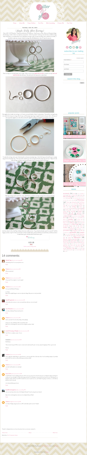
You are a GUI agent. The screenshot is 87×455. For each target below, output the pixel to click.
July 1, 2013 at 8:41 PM (21, 389)
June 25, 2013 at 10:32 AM (15, 278)
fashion (67, 210)
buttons (81, 198)
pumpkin (82, 232)
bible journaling (67, 196)
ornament (71, 229)
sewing (69, 237)
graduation (65, 214)
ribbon (69, 235)
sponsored (65, 241)
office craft (79, 227)
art (74, 193)
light (77, 221)
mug (82, 224)
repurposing (81, 234)
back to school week (72, 195)
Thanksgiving (66, 246)
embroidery (65, 208)
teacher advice (77, 243)
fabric (76, 208)
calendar (70, 200)
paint (78, 229)
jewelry (35, 246)
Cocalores (8, 354)
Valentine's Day (70, 248)
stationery (72, 242)
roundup (77, 235)
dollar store (66, 206)
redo (76, 234)
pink (64, 232)
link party (81, 221)
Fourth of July (79, 210)
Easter (81, 206)
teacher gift (72, 245)
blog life (79, 196)
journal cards (80, 219)
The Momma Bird (45, 446)
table (72, 243)
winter (75, 249)
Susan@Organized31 (10, 300)
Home (14, 23)
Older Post (55, 432)
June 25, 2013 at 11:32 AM (15, 317)
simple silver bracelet (39, 73)
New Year (73, 227)
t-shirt (68, 243)
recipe (67, 234)
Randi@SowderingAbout (11, 389)
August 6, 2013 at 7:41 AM (15, 401)
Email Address (67, 59)
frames (64, 211)
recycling (71, 234)
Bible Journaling (50, 23)
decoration (81, 205)
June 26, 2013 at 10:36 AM (16, 339)
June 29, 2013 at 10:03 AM (16, 373)
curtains (69, 205)
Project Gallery (31, 23)
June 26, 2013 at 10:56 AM (15, 354)
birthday (75, 196)
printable (73, 232)
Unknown (8, 269)
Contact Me (61, 23)
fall (83, 208)
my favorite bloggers (68, 226)
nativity (81, 226)
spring (80, 240)
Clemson (68, 202)
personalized (66, 230)
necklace (65, 227)
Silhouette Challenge (67, 239)
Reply (7, 264)
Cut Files (40, 23)
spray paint (73, 241)
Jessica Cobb (8, 373)
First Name (66, 64)
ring (73, 235)
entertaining (71, 208)
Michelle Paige (9, 260)
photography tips (75, 230)
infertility (81, 217)
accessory (28, 246)
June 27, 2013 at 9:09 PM (15, 364)
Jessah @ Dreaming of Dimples (12, 331)
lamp (70, 221)
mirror (70, 224)
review (66, 235)
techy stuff (79, 245)
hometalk (71, 217)
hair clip (78, 214)
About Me (22, 23)
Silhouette (77, 237)
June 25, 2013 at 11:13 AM (20, 300)
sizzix (75, 239)
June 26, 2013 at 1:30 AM (24, 331)
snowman (81, 239)
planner (67, 232)
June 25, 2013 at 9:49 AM (17, 260)
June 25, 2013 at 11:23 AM (18, 308)
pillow (82, 230)
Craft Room (81, 202)
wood (79, 249)
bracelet (68, 198)
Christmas (80, 200)
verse (78, 248)
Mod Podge (75, 224)
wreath (82, 249)
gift (72, 213)
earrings (31, 246)
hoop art (76, 217)
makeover (72, 222)
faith (80, 208)
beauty (81, 195)
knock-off (65, 221)
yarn (65, 251)
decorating (74, 205)
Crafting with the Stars (69, 203)
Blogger (56, 446)
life (73, 221)
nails (76, 226)
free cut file (71, 211)
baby (78, 193)
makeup (79, 222)
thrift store (78, 246)
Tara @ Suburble (9, 308)
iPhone (64, 219)
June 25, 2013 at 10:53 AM (15, 286)
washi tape (65, 249)
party (82, 229)
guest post (71, 214)
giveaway (79, 213)
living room (65, 222)
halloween (66, 216)
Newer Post (4, 432)
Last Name (66, 69)
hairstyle (82, 214)
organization (65, 229)
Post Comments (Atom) (12, 435)
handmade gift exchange (76, 216)
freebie (80, 211)
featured (72, 210)
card (74, 200)
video (82, 248)
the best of (73, 246)
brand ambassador (75, 198)
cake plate (65, 200)
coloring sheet (74, 202)
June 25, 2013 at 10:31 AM (15, 269)
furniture (65, 213)
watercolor (70, 249)
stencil (77, 242)
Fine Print (69, 23)
